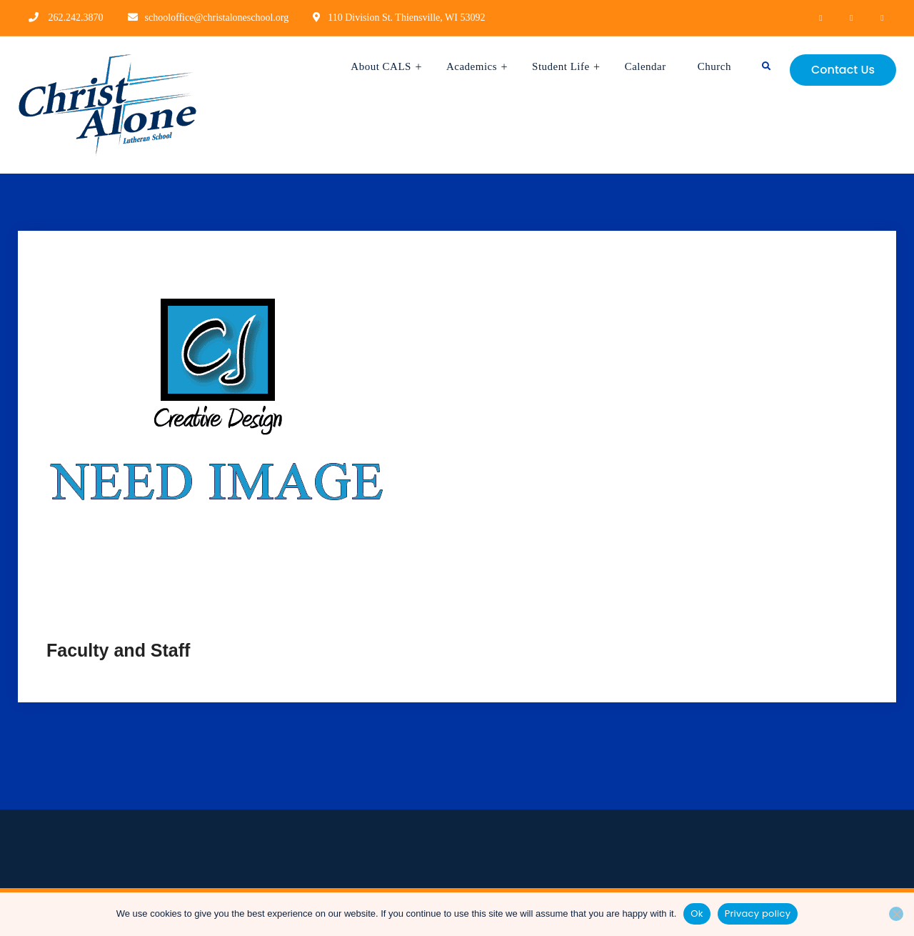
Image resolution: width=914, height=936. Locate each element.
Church (714, 66)
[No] (896, 914)
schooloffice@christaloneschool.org (217, 17)
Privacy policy (758, 913)
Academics (471, 66)
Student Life (561, 66)
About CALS (381, 66)
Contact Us (843, 69)
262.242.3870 (76, 17)
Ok (696, 913)
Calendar (645, 66)
